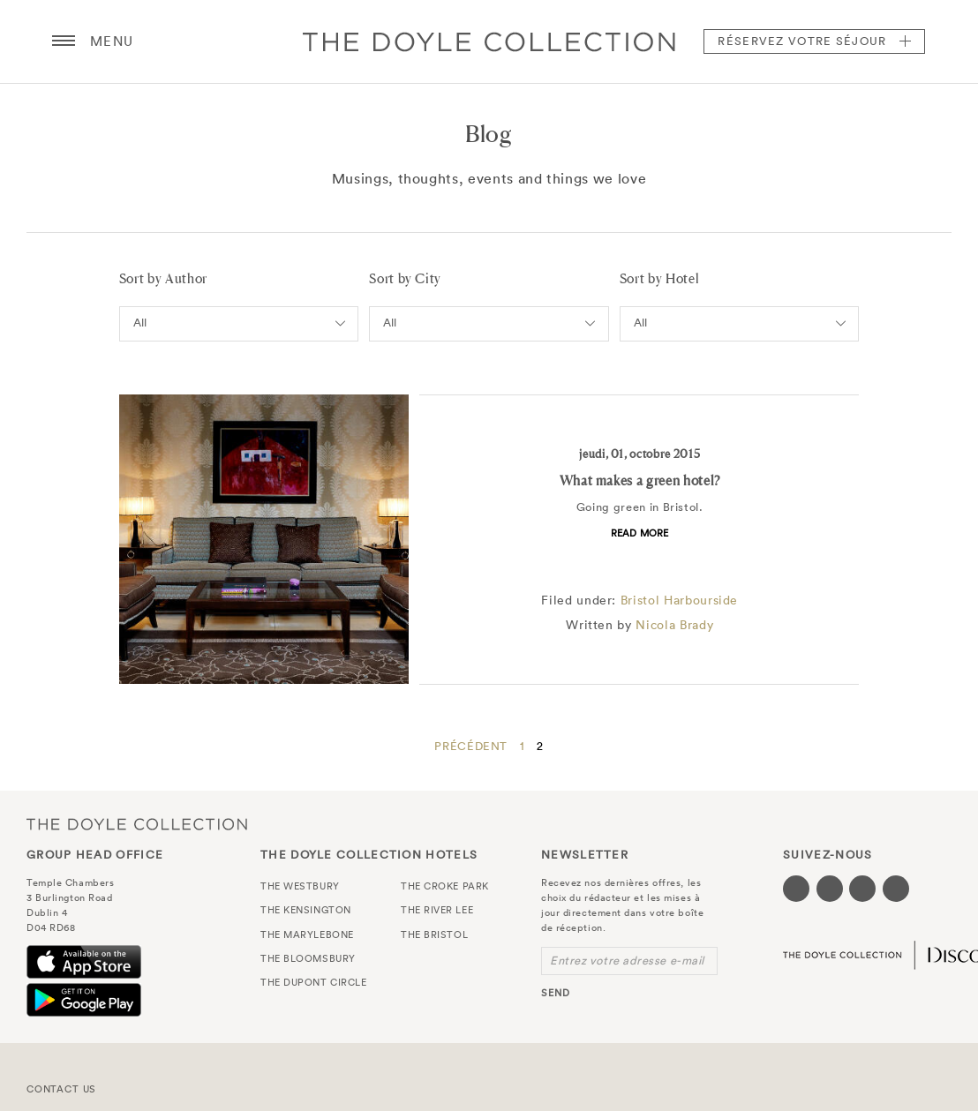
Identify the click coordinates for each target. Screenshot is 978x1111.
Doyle (489, 41)
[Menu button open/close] (63, 41)
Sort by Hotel (659, 278)
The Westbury (300, 886)
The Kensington (305, 910)
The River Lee (437, 910)
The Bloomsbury (308, 958)
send (555, 993)
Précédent (471, 746)
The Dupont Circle (313, 982)
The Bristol (434, 934)
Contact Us (61, 1089)
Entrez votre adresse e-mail (627, 960)
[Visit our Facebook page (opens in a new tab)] (796, 888)
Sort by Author (163, 278)
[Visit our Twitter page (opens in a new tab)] (829, 888)
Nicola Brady (674, 625)
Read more (640, 533)
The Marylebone (307, 934)
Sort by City (405, 278)
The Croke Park (445, 886)
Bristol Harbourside (679, 600)
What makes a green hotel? (640, 480)
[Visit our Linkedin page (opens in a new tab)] (896, 888)
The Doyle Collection (136, 824)
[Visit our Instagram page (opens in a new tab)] (862, 888)
